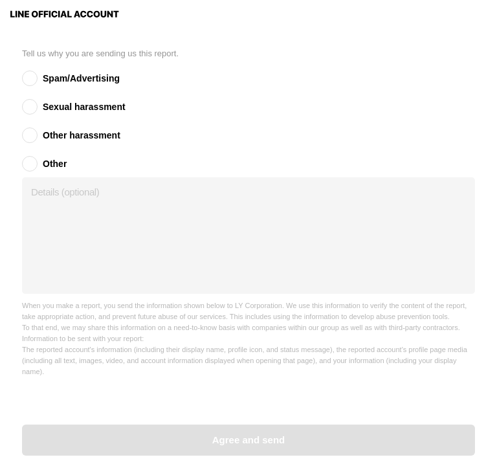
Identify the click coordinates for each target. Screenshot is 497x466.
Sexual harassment (84, 107)
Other (55, 164)
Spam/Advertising (81, 78)
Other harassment (81, 135)
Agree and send (248, 439)
